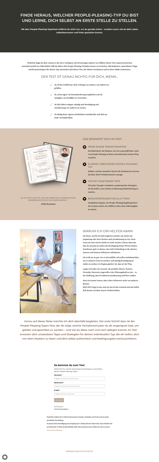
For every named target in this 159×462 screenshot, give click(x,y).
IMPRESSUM (71, 451)
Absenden (59, 400)
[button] (5, 457)
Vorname (58, 375)
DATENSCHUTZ (86, 451)
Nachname (59, 383)
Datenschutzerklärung (54, 430)
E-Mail (57, 390)
